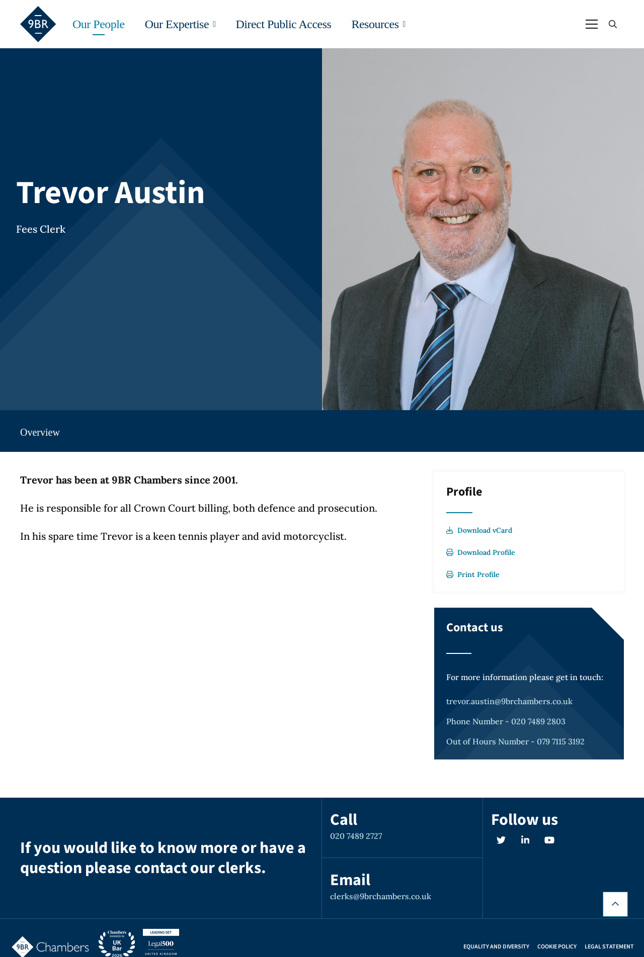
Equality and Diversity (496, 946)
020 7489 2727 (356, 836)
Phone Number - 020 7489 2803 (506, 721)
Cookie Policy (557, 946)
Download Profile (480, 552)
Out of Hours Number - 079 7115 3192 (515, 741)
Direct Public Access (283, 24)
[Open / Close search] (613, 24)
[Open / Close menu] (592, 24)
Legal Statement (609, 946)
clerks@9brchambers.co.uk (380, 896)
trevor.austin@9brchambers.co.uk (509, 701)
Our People (98, 24)
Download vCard (479, 530)
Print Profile (473, 574)
